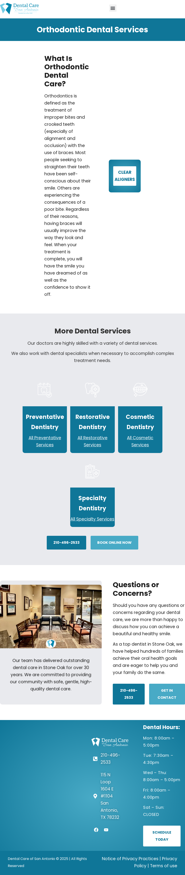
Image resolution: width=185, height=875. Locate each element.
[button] (113, 8)
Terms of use (163, 866)
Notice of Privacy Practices (130, 859)
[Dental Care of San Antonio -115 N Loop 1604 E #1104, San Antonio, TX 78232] (40, 785)
